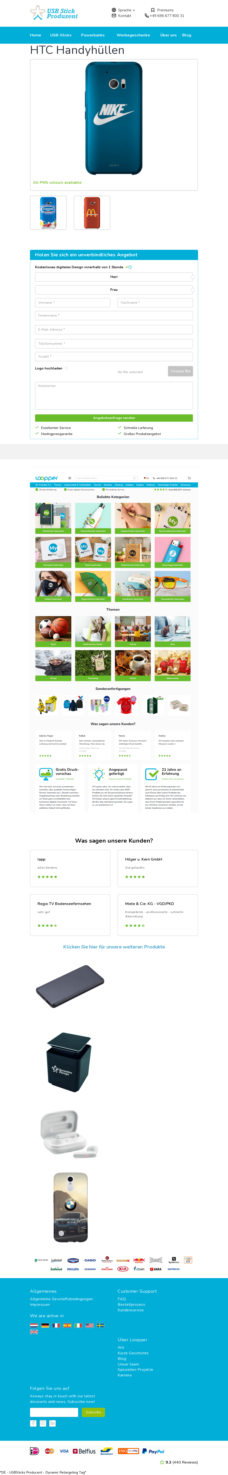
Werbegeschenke (133, 35)
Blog (186, 35)
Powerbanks (93, 35)
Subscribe (93, 1412)
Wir (121, 1347)
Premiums (162, 10)
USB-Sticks (61, 35)
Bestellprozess (131, 1304)
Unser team (128, 1364)
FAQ (122, 1299)
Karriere (125, 1375)
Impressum (40, 1304)
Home (35, 35)
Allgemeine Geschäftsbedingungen (61, 1299)
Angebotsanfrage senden (114, 418)
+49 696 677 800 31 (164, 15)
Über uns (168, 35)
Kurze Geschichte (133, 1353)
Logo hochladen (51, 368)
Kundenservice (131, 1310)
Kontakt (121, 15)
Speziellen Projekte (135, 1369)
